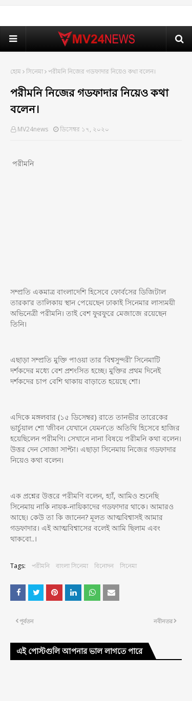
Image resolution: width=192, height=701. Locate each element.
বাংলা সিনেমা (72, 565)
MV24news (32, 129)
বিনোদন (104, 565)
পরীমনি (41, 565)
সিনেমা (34, 71)
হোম (15, 71)
